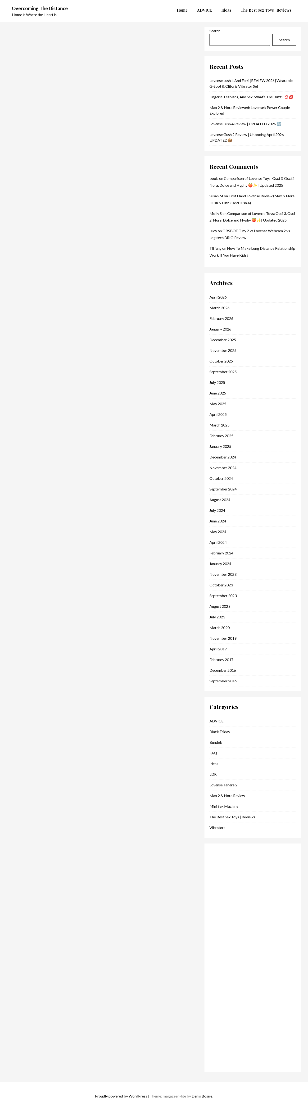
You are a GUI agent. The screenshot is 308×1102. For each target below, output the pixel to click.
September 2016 (223, 681)
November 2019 (222, 638)
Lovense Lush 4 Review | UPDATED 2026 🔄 (245, 124)
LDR (213, 774)
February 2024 (221, 553)
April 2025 (218, 414)
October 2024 (221, 478)
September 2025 (223, 371)
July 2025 (217, 382)
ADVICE (216, 721)
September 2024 (223, 489)
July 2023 (217, 617)
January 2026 (220, 329)
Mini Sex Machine (223, 806)
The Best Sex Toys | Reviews (232, 817)
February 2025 (221, 435)
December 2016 (222, 670)
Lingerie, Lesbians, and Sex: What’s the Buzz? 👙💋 (251, 97)
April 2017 (218, 649)
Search (214, 30)
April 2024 (218, 542)
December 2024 (222, 457)
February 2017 (221, 659)
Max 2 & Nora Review (227, 795)
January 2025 (220, 446)
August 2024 (219, 499)
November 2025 (222, 350)
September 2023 (223, 595)
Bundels (215, 742)
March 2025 (219, 425)
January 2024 (220, 563)
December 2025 (222, 339)
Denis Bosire (202, 1096)
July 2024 (217, 510)
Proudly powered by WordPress (121, 1096)
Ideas (213, 763)
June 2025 (217, 393)
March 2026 (219, 307)
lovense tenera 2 (223, 785)
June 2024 (217, 521)
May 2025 (217, 403)
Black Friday (219, 731)
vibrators (217, 827)
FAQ (213, 753)
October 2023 (221, 585)
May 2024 (217, 531)
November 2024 (222, 467)
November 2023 (222, 574)
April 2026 (218, 297)
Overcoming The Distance (40, 8)
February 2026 (221, 318)
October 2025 (221, 361)
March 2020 (219, 627)
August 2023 (219, 606)
